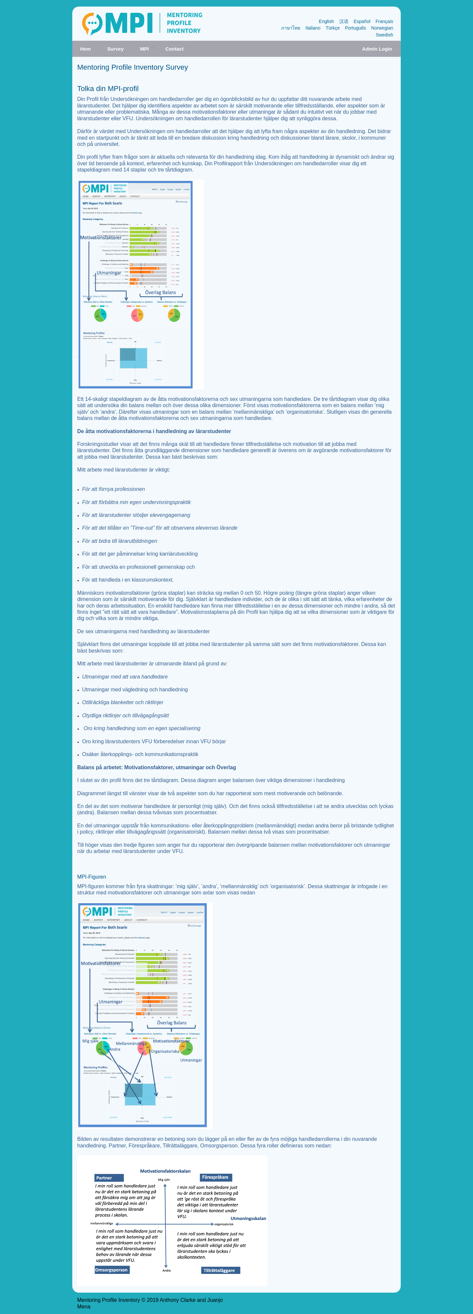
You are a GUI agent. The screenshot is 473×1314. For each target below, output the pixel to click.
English (326, 21)
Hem (85, 49)
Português (355, 28)
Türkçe (333, 28)
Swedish (384, 34)
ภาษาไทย (290, 28)
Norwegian (382, 28)
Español (362, 21)
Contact (174, 49)
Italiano (312, 28)
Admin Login (377, 49)
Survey (115, 49)
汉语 (344, 21)
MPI (148, 51)
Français (384, 21)
